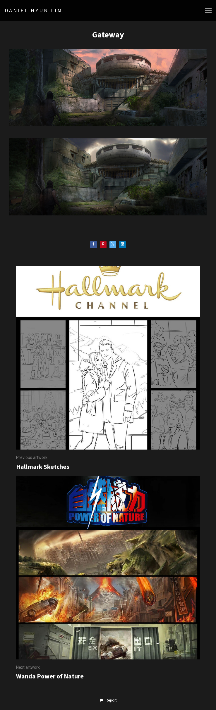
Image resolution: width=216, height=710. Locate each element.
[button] (108, 700)
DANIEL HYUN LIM (34, 10)
